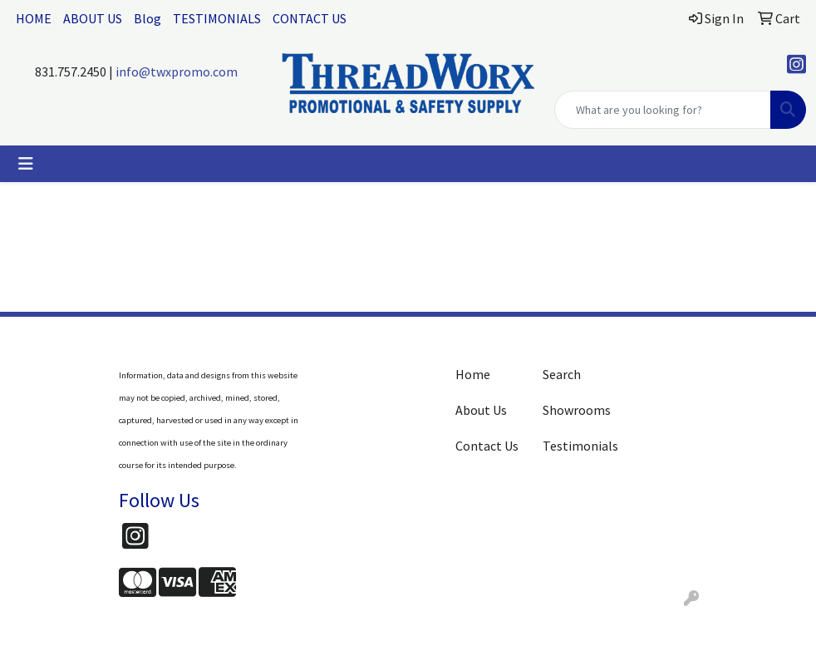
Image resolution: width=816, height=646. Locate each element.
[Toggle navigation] (25, 163)
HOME (34, 18)
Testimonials (576, 445)
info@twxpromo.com (177, 71)
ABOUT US (92, 18)
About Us (481, 410)
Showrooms (576, 410)
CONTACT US (310, 18)
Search (562, 374)
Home (472, 374)
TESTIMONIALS (217, 18)
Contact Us (487, 445)
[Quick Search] (662, 110)
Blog (147, 18)
